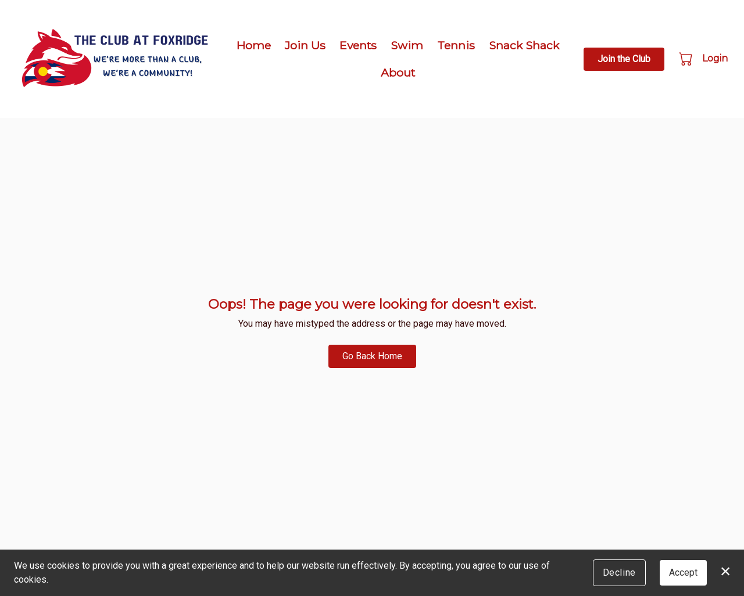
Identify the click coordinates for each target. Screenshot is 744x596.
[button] (687, 58)
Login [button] (715, 58)
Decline (619, 572)
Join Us (305, 45)
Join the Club (624, 58)
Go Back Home (372, 356)
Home (254, 45)
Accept (683, 572)
